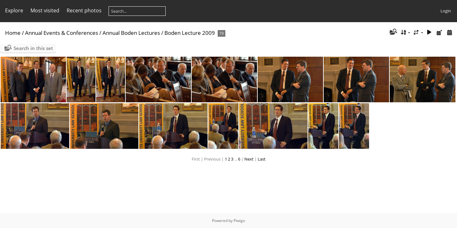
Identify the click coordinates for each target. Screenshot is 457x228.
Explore (14, 10)
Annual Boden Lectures (131, 32)
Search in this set (33, 48)
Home (13, 32)
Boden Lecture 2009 (189, 32)
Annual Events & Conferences (61, 32)
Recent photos (84, 10)
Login (445, 11)
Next (249, 159)
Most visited (44, 10)
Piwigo (239, 220)
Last (262, 159)
